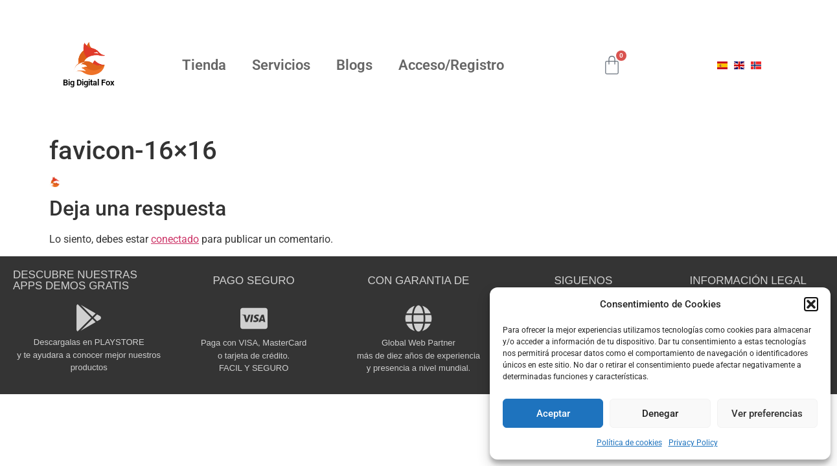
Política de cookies (629, 442)
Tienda (204, 65)
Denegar (660, 413)
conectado (175, 239)
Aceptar (553, 413)
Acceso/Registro (451, 65)
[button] (811, 304)
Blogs (354, 65)
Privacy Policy (693, 442)
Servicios (281, 65)
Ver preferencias (767, 413)
